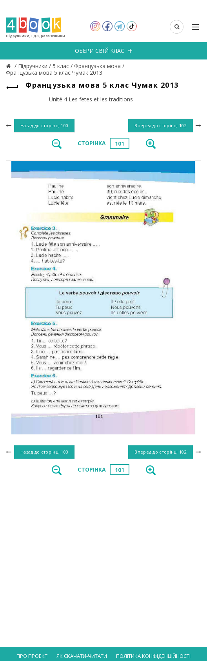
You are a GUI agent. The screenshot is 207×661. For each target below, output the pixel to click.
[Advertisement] (103, 542)
